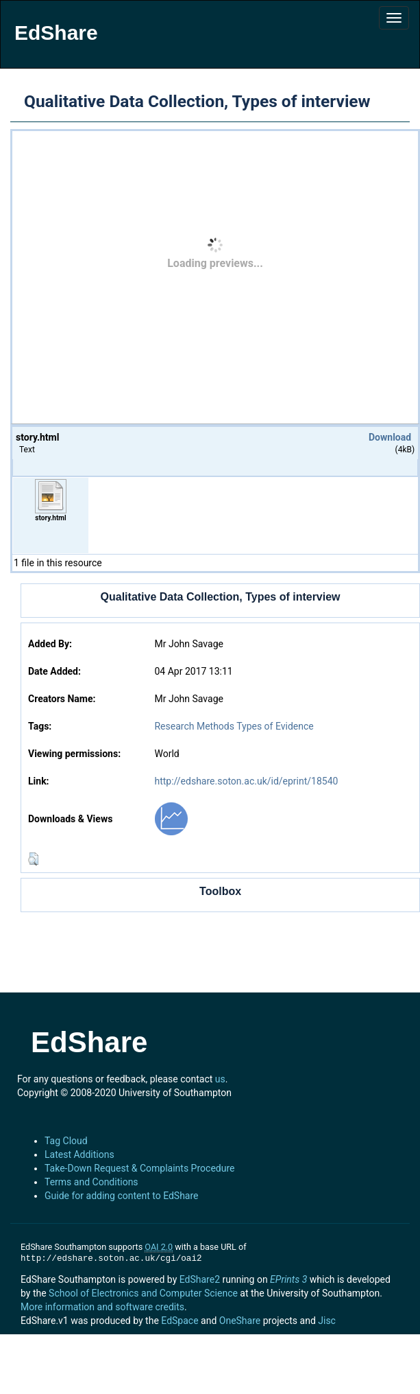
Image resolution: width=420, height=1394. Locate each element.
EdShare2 (200, 1279)
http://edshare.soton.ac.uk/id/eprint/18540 (246, 781)
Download (390, 437)
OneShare (239, 1320)
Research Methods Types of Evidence (233, 726)
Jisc (327, 1320)
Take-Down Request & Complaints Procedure (139, 1168)
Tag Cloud (66, 1140)
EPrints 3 (288, 1279)
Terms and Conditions (91, 1181)
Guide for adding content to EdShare (122, 1195)
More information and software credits (102, 1306)
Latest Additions (79, 1154)
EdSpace (179, 1320)
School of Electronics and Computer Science (143, 1293)
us (220, 1078)
